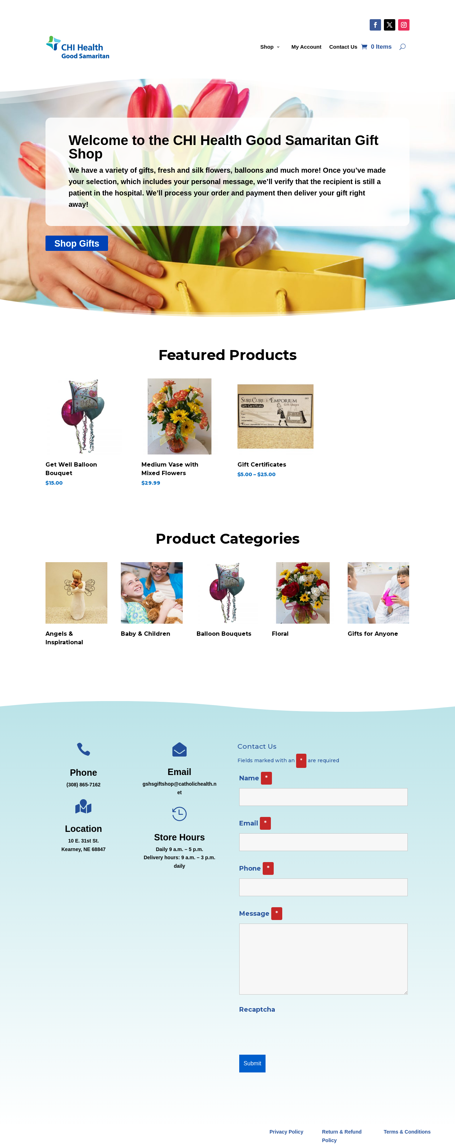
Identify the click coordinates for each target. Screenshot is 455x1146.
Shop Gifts (76, 243)
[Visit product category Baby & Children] (152, 601)
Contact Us (343, 47)
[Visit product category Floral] (303, 601)
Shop (267, 47)
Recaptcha (257, 1009)
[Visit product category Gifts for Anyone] (379, 601)
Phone (256, 868)
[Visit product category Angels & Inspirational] (76, 606)
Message (260, 914)
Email (255, 823)
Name (255, 778)
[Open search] (403, 46)
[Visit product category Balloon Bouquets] (227, 601)
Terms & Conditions (407, 1132)
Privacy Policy (286, 1132)
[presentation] (293, 1032)
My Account (306, 47)
